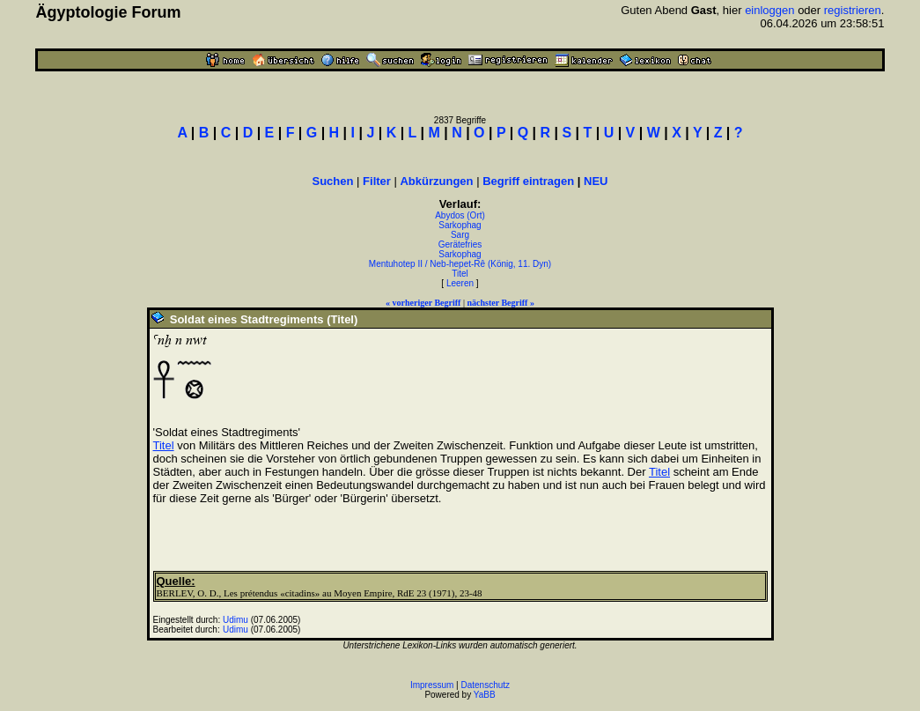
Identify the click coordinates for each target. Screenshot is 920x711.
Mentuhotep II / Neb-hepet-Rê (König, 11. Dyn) (460, 264)
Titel (460, 273)
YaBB (485, 695)
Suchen (333, 181)
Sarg (460, 235)
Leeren (460, 283)
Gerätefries (460, 244)
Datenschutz (486, 685)
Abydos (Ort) (460, 215)
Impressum (431, 685)
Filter (377, 181)
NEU (595, 181)
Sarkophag (459, 225)
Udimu (235, 620)
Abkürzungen (436, 181)
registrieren (852, 10)
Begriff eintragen (528, 181)
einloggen (769, 10)
